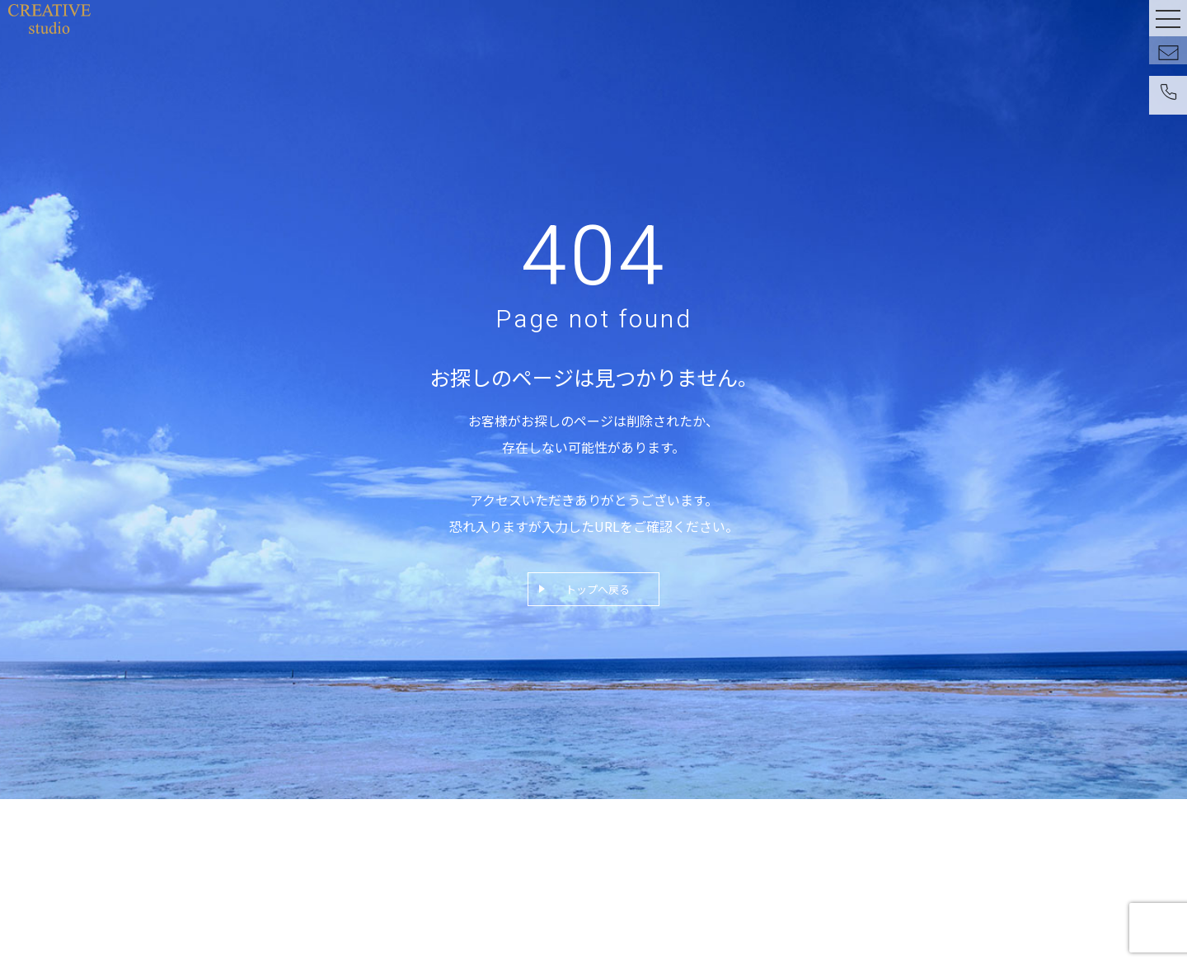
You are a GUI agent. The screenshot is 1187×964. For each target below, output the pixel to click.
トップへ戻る (597, 589)
